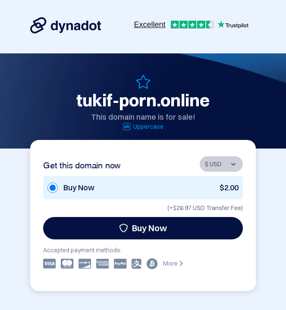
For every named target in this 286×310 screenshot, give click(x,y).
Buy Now (143, 228)
